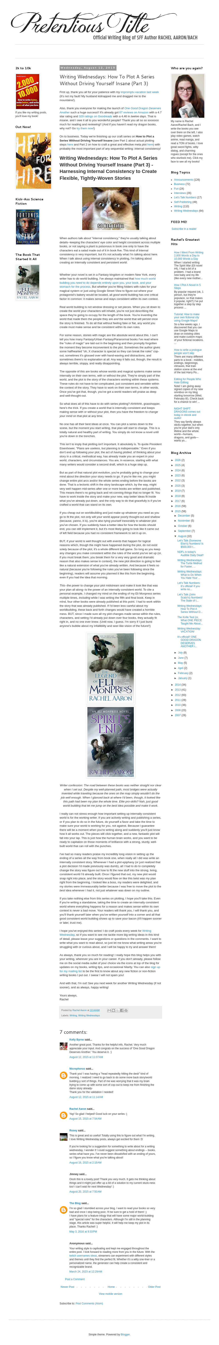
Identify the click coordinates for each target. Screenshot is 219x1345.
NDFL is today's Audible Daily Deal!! (190, 553)
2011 (178, 700)
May (181, 662)
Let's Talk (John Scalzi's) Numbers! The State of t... (190, 597)
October (183, 525)
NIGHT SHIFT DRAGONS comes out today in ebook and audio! (187, 413)
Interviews (180, 193)
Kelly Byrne (76, 1039)
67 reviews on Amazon (133, 112)
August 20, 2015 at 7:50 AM (85, 1191)
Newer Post (67, 1286)
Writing (73, 1015)
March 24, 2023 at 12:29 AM (85, 1271)
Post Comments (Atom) (89, 1303)
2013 (178, 689)
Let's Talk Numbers (185, 197)
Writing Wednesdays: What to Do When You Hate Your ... (189, 574)
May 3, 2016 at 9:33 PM (83, 1231)
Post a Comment (75, 1279)
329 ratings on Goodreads (95, 116)
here (70, 144)
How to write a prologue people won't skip (188, 351)
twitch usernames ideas (83, 1255)
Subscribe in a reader (183, 228)
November (184, 520)
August (182, 536)
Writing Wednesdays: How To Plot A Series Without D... (190, 609)
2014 (178, 684)
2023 (178, 475)
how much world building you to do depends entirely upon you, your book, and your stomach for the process (108, 282)
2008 (178, 710)
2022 (178, 480)
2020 (178, 485)
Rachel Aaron (77, 1108)
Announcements (183, 179)
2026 (178, 460)
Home (111, 1286)
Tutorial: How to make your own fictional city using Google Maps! (187, 317)
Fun (176, 188)
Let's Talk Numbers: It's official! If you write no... (188, 586)
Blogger (125, 1334)
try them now (85, 128)
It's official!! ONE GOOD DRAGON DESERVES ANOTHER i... (189, 641)
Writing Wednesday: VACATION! (189, 630)
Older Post (154, 1286)
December (184, 515)
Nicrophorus (77, 1068)
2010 (178, 705)
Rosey (73, 1130)
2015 (178, 511)
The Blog (75, 1203)
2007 (178, 715)
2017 (178, 501)
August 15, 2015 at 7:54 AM (85, 1118)
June (181, 657)
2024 (178, 470)
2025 (178, 465)
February (183, 673)
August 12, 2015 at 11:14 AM (86, 1097)
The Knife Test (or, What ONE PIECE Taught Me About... (190, 620)
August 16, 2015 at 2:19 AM (85, 1162)
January (183, 678)
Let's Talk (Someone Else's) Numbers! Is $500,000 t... (190, 543)
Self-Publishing (183, 202)
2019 (178, 490)
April (181, 668)
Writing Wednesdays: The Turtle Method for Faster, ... (189, 563)
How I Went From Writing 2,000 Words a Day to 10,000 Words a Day (188, 255)
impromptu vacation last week (140, 92)
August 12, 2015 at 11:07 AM (86, 1057)
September (185, 530)
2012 (178, 695)
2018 (178, 496)
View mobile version (110, 1293)
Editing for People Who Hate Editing (187, 381)
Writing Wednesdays (89, 1015)
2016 (178, 506)
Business (179, 184)
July (181, 652)
